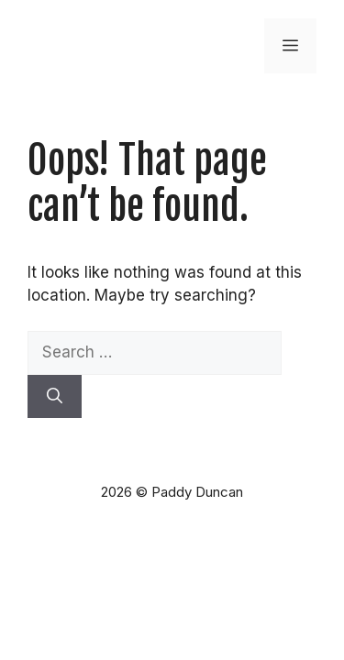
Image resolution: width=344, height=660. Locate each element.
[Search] (55, 397)
